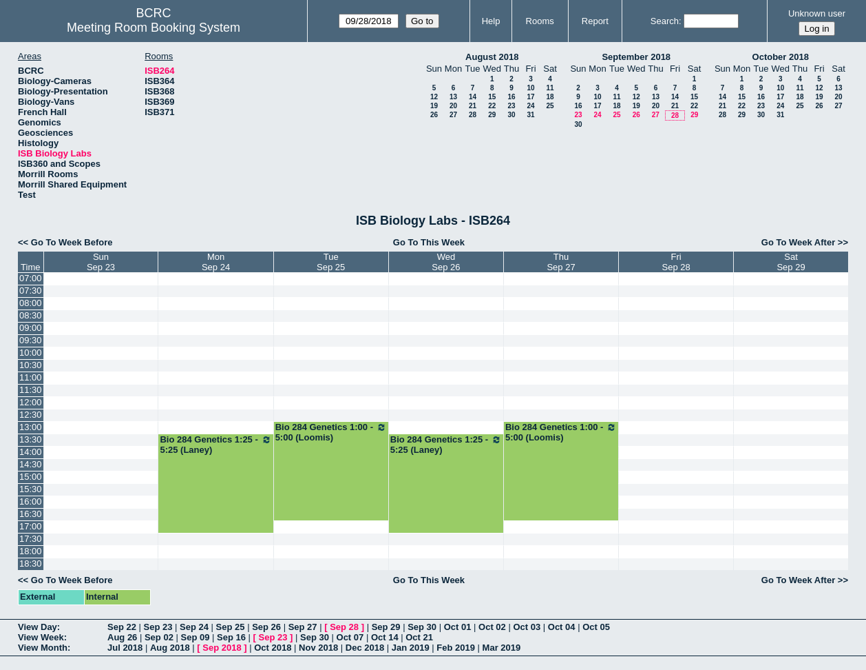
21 (472, 106)
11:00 (30, 377)
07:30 (30, 290)
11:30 (30, 390)
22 (492, 106)
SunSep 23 (101, 262)
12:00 (30, 402)
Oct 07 (350, 637)
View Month (42, 647)
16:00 (30, 501)
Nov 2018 (318, 647)
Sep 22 (121, 627)
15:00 (30, 476)
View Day (37, 627)
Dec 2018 (365, 647)
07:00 (30, 278)
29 (492, 115)
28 (472, 115)
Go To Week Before (72, 242)
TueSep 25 (331, 262)
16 (511, 97)
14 (472, 97)
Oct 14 (385, 637)
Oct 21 (419, 637)
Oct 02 (492, 627)
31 (530, 115)
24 (530, 106)
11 (549, 88)
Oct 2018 (272, 647)
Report (595, 21)
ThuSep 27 (561, 262)
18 (549, 97)
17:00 (30, 526)
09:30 (30, 340)
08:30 (30, 315)
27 (453, 115)
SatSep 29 (791, 262)
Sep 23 (158, 627)
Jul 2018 (124, 647)
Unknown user (816, 13)
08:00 (30, 303)
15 (492, 97)
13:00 (30, 427)
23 (511, 106)
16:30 (30, 514)
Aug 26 (122, 637)
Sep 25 (230, 627)
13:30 (30, 439)
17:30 (30, 539)
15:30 (30, 489)
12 (434, 97)
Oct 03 (526, 627)
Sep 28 (344, 627)
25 (549, 106)
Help (491, 21)
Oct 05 (596, 627)
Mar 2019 (502, 647)
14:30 (30, 464)
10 (530, 88)
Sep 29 (386, 627)
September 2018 (636, 57)
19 (434, 106)
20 (453, 106)
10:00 (30, 352)
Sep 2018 (221, 647)
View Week (41, 637)
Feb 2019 (455, 647)
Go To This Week (429, 242)
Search (665, 21)
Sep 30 (422, 627)
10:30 (30, 365)
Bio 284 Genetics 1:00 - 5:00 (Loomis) (331, 432)
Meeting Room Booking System (153, 27)
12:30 (30, 414)
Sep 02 (159, 637)
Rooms (540, 21)
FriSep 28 (676, 262)
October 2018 (780, 57)
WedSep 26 (446, 262)
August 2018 (491, 57)
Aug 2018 (170, 647)
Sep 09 (194, 637)
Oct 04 (561, 627)
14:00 (30, 452)
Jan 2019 (411, 647)
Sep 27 (302, 627)
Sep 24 (194, 627)
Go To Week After (798, 242)
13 (453, 97)
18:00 (30, 551)
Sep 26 (266, 627)
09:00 (30, 328)
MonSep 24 (216, 262)
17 (530, 97)
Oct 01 (458, 627)
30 (511, 115)
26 (434, 115)
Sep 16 (231, 637)
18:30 (30, 563)
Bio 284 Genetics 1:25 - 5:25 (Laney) (215, 444)
